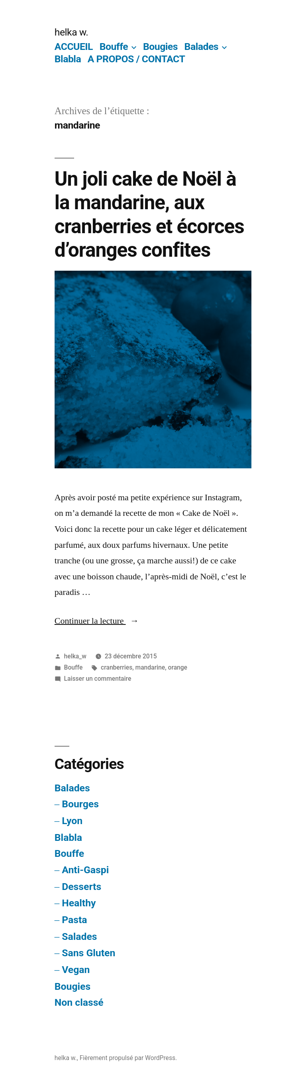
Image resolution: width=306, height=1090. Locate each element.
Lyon (72, 820)
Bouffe (114, 46)
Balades (201, 46)
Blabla (68, 59)
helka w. (71, 32)
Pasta (74, 920)
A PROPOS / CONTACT (136, 59)
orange (177, 667)
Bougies (160, 46)
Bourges (80, 804)
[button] (153, 369)
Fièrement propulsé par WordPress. (128, 1058)
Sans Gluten (88, 953)
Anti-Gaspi (85, 870)
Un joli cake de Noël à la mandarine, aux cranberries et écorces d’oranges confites (149, 214)
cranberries (116, 667)
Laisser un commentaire (97, 678)
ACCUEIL (74, 46)
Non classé (79, 1002)
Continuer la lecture (97, 620)
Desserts (81, 886)
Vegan (76, 969)
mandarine (150, 667)
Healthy (79, 903)
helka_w (75, 656)
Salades (79, 936)
